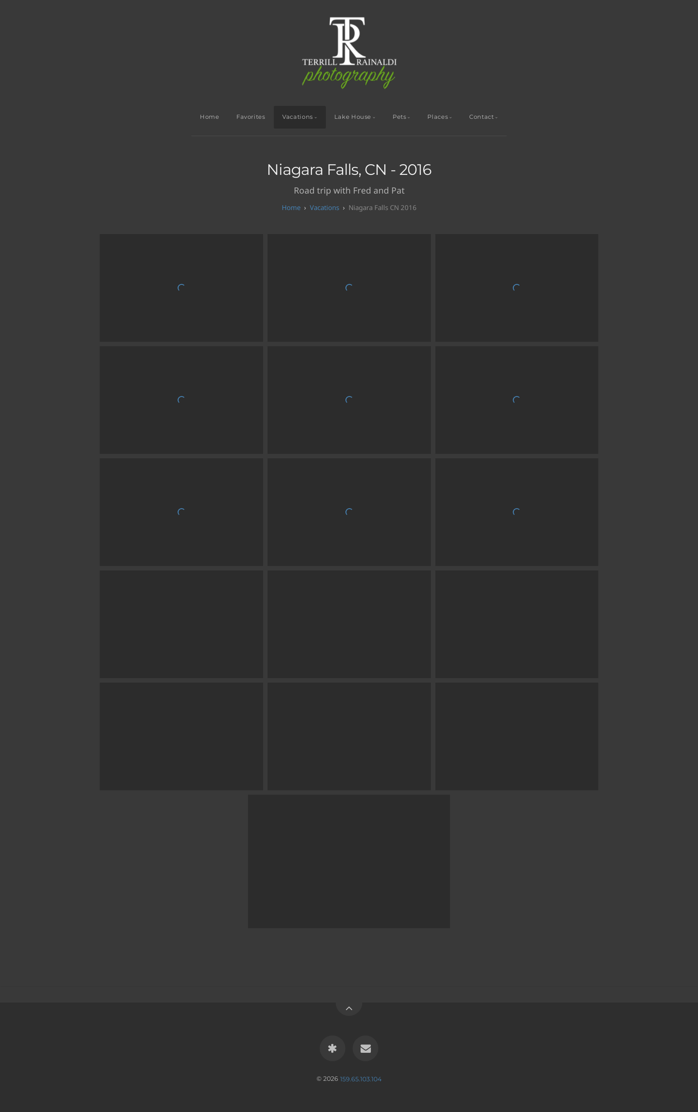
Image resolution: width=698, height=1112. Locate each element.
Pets (399, 116)
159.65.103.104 (360, 1079)
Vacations (297, 116)
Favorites (250, 116)
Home (209, 116)
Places (437, 116)
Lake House (352, 116)
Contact (481, 116)
